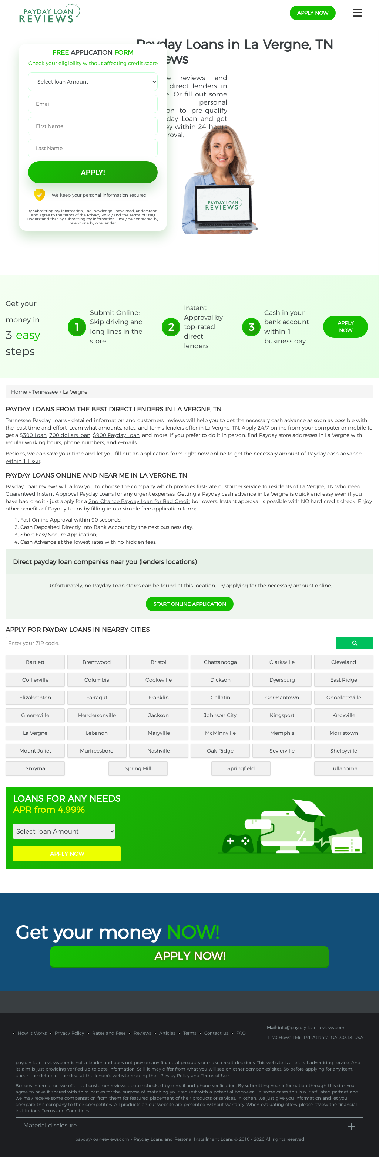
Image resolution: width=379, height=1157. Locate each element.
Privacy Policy (100, 215)
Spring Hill (138, 768)
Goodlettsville (343, 697)
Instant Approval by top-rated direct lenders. (203, 327)
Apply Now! (189, 956)
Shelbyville (343, 750)
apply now (312, 13)
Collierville (35, 679)
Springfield (241, 768)
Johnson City (220, 715)
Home (19, 392)
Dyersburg (282, 679)
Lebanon (97, 733)
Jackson (158, 715)
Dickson (220, 679)
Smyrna (35, 768)
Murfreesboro (97, 750)
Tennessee (45, 392)
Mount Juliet (35, 750)
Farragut (96, 697)
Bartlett (35, 662)
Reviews (142, 1033)
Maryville (159, 733)
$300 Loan (33, 435)
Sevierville (282, 750)
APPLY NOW (67, 853)
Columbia (97, 679)
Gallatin (220, 697)
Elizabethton (35, 697)
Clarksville (282, 662)
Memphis (282, 733)
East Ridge (343, 679)
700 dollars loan (69, 435)
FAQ (241, 1033)
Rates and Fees (108, 1033)
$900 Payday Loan (116, 435)
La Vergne (35, 733)
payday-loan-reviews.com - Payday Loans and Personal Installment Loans (154, 1139)
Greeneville (35, 715)
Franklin (158, 697)
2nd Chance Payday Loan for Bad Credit (139, 501)
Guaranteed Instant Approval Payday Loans (60, 494)
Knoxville (343, 715)
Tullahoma (344, 768)
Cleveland (343, 662)
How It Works (32, 1033)
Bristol (159, 662)
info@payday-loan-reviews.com (311, 1027)
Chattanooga (220, 662)
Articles (167, 1033)
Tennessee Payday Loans (36, 420)
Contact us (216, 1033)
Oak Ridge (220, 750)
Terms (189, 1033)
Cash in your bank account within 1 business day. (286, 327)
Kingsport (282, 715)
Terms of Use (141, 215)
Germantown (282, 697)
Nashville (158, 750)
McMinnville (220, 733)
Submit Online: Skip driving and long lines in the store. (116, 327)
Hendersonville (97, 715)
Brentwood (97, 662)
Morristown (343, 733)
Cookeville (158, 679)
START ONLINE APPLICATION (189, 604)
